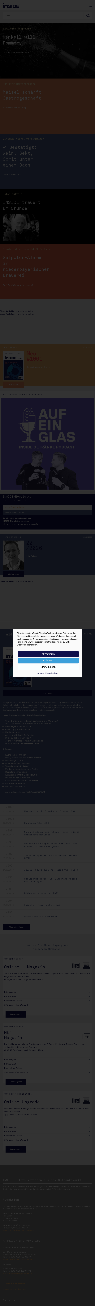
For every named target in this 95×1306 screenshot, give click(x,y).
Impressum (40, 673)
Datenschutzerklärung (51, 673)
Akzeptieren (48, 654)
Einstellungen (48, 666)
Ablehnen (48, 660)
